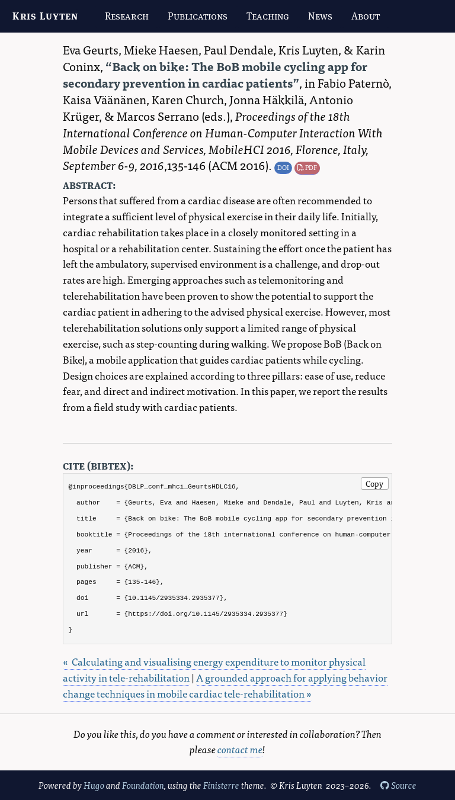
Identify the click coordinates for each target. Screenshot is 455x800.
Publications (198, 16)
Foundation (143, 784)
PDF (307, 167)
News (320, 16)
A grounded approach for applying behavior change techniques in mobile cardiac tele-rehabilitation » (225, 685)
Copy (374, 483)
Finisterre (221, 784)
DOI (283, 167)
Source (398, 784)
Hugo (94, 784)
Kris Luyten (45, 16)
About (365, 16)
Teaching (267, 16)
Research (127, 16)
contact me (239, 749)
